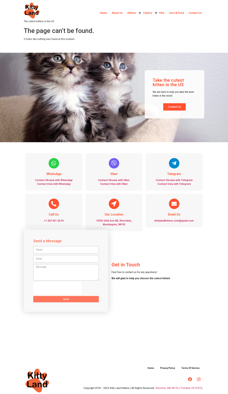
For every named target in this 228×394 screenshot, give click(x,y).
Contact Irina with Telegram (174, 183)
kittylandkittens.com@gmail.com (174, 220)
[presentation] (57, 288)
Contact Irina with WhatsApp (54, 183)
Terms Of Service (190, 368)
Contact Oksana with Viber (114, 180)
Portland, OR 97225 (191, 388)
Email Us (174, 214)
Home (103, 12)
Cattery (147, 12)
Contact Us (195, 12)
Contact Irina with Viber (114, 183)
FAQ (161, 12)
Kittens (131, 12)
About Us (117, 12)
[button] (174, 107)
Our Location (114, 214)
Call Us (54, 214)
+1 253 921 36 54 (54, 220)
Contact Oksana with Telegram (174, 180)
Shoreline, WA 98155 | (167, 388)
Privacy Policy (167, 368)
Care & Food (176, 12)
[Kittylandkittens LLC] (114, 337)
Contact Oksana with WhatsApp (54, 180)
